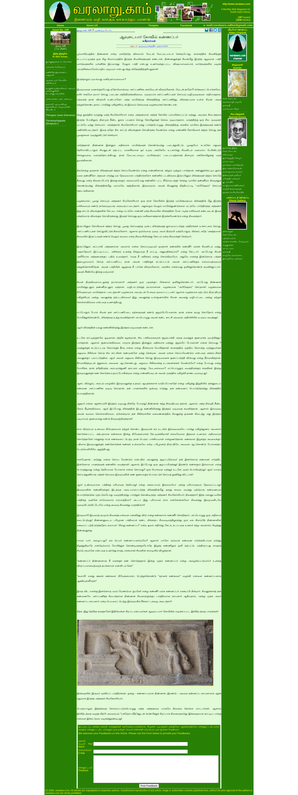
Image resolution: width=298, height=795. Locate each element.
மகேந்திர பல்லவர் (231, 178)
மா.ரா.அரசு (228, 161)
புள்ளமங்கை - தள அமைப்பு (59, 99)
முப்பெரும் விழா (231, 109)
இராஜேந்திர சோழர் (232, 158)
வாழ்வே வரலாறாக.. (233, 255)
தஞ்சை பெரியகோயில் (233, 192)
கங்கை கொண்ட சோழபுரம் (236, 241)
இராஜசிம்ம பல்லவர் (233, 258)
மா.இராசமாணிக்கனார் (233, 185)
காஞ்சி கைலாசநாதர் (232, 189)
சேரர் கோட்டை (230, 98)
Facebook (186, 25)
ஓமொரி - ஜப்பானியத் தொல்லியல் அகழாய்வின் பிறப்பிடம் (58, 107)
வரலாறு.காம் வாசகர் (233, 172)
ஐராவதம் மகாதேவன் (233, 165)
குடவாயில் (228, 182)
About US (92, 25)
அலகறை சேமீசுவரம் (55, 67)
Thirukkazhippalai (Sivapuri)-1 (55, 122)
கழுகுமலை (228, 245)
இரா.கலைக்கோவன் (232, 168)
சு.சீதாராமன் (149, 41)
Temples (153, 25)
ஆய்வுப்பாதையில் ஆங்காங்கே (153, 46)
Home (60, 25)
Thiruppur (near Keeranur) (60, 115)
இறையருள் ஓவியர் (232, 175)
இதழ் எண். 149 (84, 30)
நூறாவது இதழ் (230, 148)
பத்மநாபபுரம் (229, 238)
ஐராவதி (226, 105)
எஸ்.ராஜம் (228, 154)
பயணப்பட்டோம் (103, 30)
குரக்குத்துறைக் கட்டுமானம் (59, 61)
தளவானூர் (228, 231)
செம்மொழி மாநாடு (232, 102)
